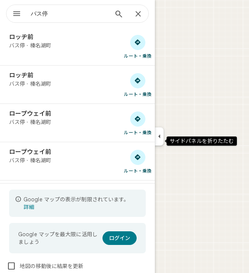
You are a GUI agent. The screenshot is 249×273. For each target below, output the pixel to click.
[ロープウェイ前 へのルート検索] (138, 123)
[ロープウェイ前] (77, 123)
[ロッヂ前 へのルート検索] (138, 46)
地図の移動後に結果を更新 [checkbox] (45, 266)
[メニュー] (16, 14)
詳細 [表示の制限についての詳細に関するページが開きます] (29, 207)
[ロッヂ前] (77, 46)
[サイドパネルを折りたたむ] (159, 136)
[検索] (119, 15)
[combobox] (69, 13)
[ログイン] (119, 238)
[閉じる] (138, 14)
